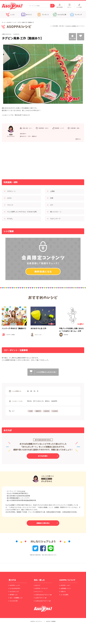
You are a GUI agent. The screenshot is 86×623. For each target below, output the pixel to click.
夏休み (47, 401)
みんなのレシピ (14, 591)
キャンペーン (39, 591)
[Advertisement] (24, 160)
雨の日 (29, 401)
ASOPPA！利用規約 (71, 26)
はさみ (47, 411)
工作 (29, 136)
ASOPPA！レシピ (11, 22)
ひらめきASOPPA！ (15, 588)
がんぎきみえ (46, 481)
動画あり (34, 136)
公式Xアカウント (40, 598)
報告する (78, 139)
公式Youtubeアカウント (42, 601)
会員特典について (66, 588)
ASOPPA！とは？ (65, 585)
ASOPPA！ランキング (41, 588)
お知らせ (63, 591)
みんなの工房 (13, 601)
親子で (38, 411)
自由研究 (54, 401)
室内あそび (23, 136)
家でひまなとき (38, 401)
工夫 (30, 411)
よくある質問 (64, 595)
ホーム (3, 22)
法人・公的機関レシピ (16, 598)
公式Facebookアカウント (42, 595)
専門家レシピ (13, 595)
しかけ (55, 411)
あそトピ (37, 585)
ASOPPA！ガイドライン (36, 621)
